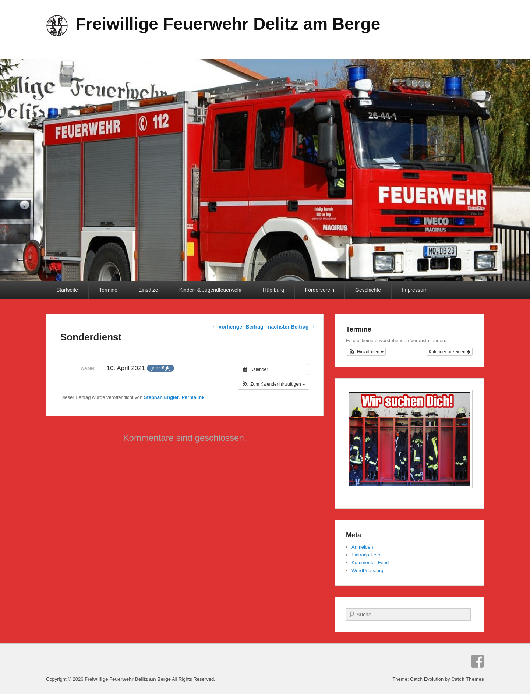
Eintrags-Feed (366, 554)
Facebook (477, 661)
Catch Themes (467, 679)
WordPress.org (367, 570)
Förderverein (319, 290)
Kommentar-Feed (370, 562)
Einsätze (148, 290)
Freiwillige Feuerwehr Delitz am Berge (227, 23)
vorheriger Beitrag (237, 327)
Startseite (67, 290)
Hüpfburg (273, 290)
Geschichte (368, 290)
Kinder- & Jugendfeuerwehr (210, 290)
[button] (273, 384)
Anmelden (362, 547)
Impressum (414, 290)
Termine (108, 290)
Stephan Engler (161, 397)
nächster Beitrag (291, 327)
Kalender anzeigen (449, 351)
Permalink (192, 397)
